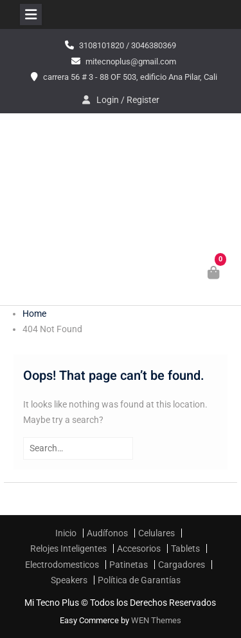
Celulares (156, 533)
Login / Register (127, 100)
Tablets (185, 548)
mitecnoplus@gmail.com (130, 61)
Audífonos (107, 533)
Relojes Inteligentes (68, 548)
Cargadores (181, 564)
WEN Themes (156, 620)
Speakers (69, 580)
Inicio (65, 533)
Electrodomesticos (62, 564)
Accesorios (139, 548)
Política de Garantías (139, 580)
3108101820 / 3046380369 (127, 45)
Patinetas (128, 564)
